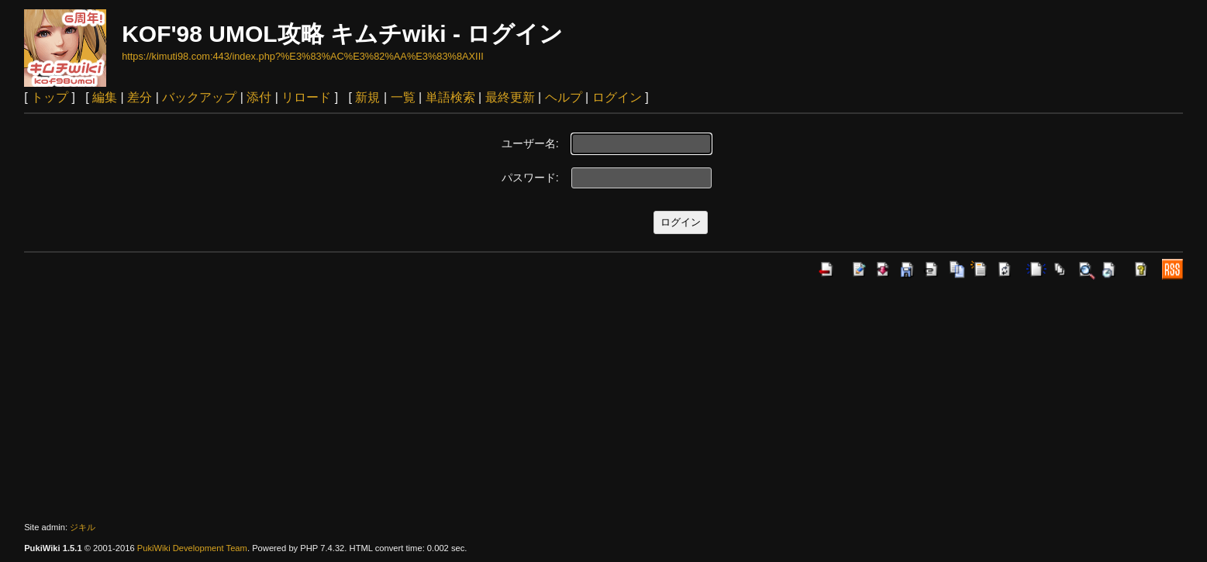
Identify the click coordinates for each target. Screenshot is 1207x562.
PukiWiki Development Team (192, 548)
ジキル (82, 527)
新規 (367, 97)
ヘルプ (563, 97)
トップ (49, 97)
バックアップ (199, 97)
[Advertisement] (604, 400)
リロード (306, 97)
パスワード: (530, 177)
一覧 (403, 97)
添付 (259, 97)
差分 (139, 97)
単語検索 (450, 97)
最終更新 (510, 97)
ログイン (617, 97)
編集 (104, 97)
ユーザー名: (530, 143)
